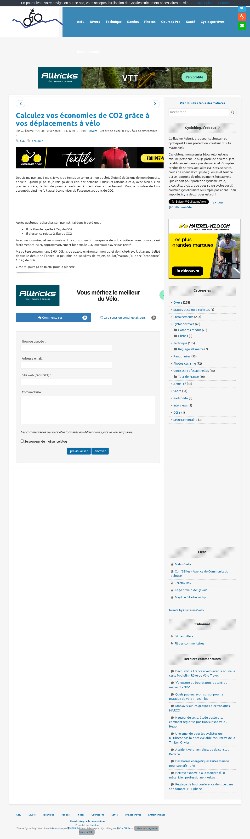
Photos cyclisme (184, 363)
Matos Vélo (183, 564)
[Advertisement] (103, 206)
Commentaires (62, 318)
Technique (180, 343)
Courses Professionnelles (191, 371)
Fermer (223, 3)
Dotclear (94, 825)
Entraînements (183, 317)
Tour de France (188, 377)
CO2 (23, 141)
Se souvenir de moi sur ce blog (45, 441)
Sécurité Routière (185, 420)
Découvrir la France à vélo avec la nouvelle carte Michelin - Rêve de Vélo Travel (202, 673)
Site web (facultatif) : (36, 375)
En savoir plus (201, 3)
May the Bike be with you (192, 597)
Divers (93, 131)
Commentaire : (32, 392)
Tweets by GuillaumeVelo (186, 610)
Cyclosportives (183, 324)
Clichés (183, 336)
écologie (37, 141)
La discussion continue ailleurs (128, 318)
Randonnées (182, 356)
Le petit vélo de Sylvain (191, 590)
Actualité (179, 384)
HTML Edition (76, 828)
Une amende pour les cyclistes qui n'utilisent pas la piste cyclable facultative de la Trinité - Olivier (202, 738)
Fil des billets (184, 636)
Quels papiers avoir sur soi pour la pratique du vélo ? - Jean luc (196, 696)
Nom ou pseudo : (33, 342)
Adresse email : (32, 359)
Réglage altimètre (191, 349)
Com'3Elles (124, 828)
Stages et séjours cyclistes (191, 310)
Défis (177, 413)
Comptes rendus (189, 330)
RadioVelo (180, 398)
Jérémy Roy (183, 583)
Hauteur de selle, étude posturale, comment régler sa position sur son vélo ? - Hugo (199, 722)
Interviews (180, 405)
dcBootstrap (56, 828)
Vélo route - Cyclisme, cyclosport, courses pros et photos (37, 21)
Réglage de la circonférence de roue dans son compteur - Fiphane (201, 786)
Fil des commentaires (189, 643)
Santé (177, 391)
